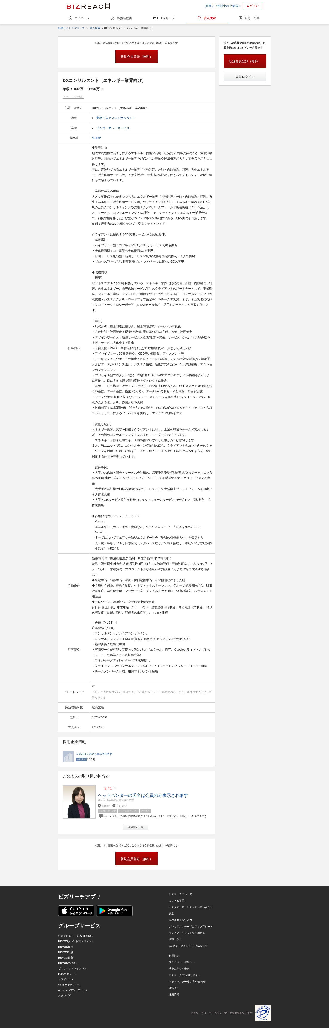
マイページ (82, 18)
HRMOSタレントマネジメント (76, 941)
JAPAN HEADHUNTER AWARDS (188, 945)
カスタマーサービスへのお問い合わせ (191, 907)
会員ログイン (245, 76)
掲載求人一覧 (135, 827)
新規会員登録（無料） (136, 56)
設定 (171, 913)
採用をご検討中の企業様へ (223, 6)
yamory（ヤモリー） (70, 984)
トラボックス (66, 979)
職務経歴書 (124, 18)
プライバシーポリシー (182, 962)
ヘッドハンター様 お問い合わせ (187, 981)
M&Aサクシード (67, 974)
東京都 (97, 138)
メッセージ (167, 18)
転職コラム (175, 939)
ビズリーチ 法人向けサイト (184, 975)
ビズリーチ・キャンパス (72, 968)
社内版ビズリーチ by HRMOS (75, 935)
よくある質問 (176, 900)
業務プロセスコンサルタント (116, 118)
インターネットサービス (112, 128)
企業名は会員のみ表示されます (94, 754)
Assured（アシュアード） (73, 990)
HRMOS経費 (65, 957)
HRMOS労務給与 (68, 963)
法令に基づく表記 (179, 968)
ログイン (253, 6)
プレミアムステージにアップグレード (191, 926)
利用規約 (174, 955)
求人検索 (210, 18)
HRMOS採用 (65, 946)
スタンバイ (64, 995)
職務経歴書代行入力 (180, 920)
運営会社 (174, 988)
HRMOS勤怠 (65, 952)
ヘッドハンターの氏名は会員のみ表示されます (143, 795)
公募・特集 (252, 18)
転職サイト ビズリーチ (71, 28)
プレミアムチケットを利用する (187, 932)
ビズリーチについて (180, 894)
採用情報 (174, 994)
